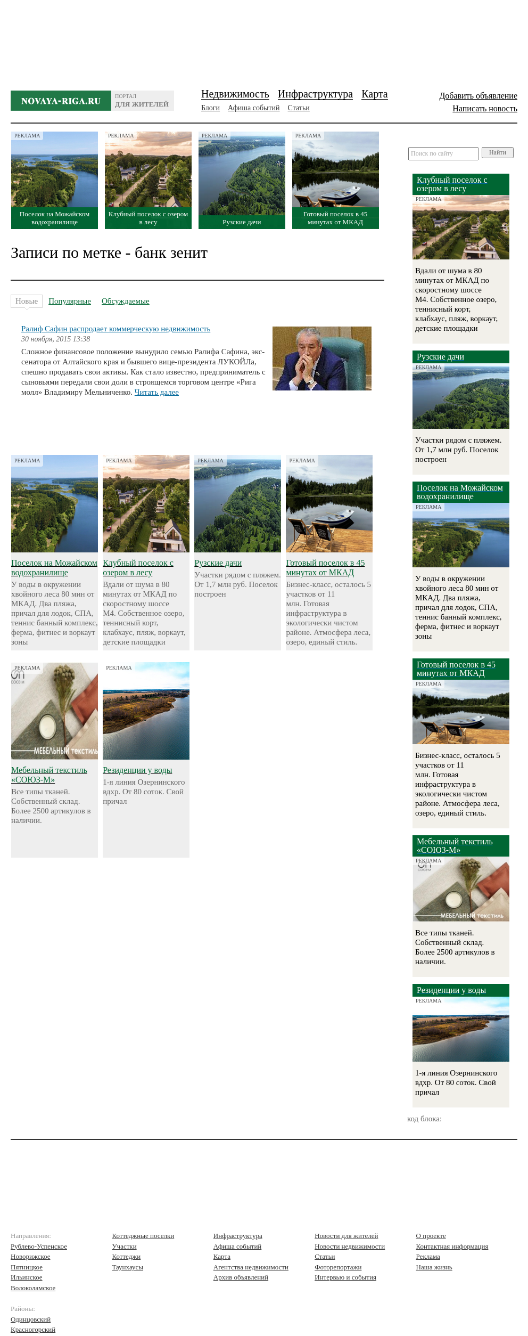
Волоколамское (33, 1288)
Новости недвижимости (350, 1246)
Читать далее (157, 392)
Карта (374, 94)
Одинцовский (31, 1319)
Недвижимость (235, 94)
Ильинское (27, 1277)
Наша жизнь (434, 1267)
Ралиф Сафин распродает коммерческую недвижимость (115, 328)
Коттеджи (126, 1256)
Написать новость (484, 108)
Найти (497, 152)
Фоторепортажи (338, 1267)
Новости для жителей (346, 1236)
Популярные (69, 301)
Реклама (428, 1256)
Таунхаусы (127, 1267)
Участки (124, 1246)
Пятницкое (27, 1267)
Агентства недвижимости (250, 1267)
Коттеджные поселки (143, 1236)
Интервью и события (345, 1277)
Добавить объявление (478, 95)
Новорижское (31, 1256)
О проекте (431, 1236)
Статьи (299, 108)
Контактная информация (452, 1246)
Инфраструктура (315, 94)
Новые (26, 302)
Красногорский (33, 1329)
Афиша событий (253, 108)
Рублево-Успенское (39, 1246)
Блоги (210, 108)
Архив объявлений (240, 1277)
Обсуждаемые (126, 301)
